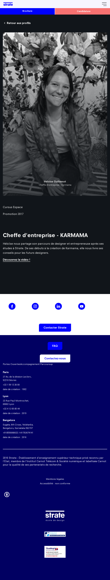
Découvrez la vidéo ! (16, 259)
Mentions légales (55, 479)
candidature (84, 11)
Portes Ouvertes (11, 364)
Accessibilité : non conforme (55, 483)
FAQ (55, 346)
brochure (27, 11)
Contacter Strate (55, 327)
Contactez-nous (55, 358)
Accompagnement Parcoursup (36, 364)
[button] (6, 494)
